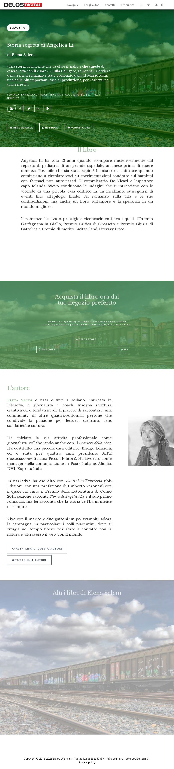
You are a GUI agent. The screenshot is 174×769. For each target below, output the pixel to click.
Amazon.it (47, 346)
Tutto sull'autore (29, 555)
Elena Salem (23, 54)
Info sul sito (127, 5)
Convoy (15, 27)
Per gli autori (91, 5)
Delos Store (86, 335)
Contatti (110, 5)
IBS (124, 346)
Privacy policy (87, 762)
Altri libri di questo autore (37, 544)
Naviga (72, 5)
